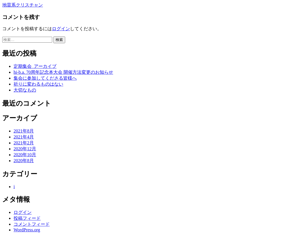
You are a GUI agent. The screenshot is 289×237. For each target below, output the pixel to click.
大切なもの (25, 90)
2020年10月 (25, 154)
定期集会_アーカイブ (35, 66)
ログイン (61, 28)
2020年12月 (25, 148)
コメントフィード (32, 224)
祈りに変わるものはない (38, 84)
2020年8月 (24, 160)
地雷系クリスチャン (22, 5)
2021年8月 (24, 131)
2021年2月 (24, 142)
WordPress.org (27, 229)
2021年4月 (24, 136)
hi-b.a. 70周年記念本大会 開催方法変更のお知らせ (63, 72)
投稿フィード (27, 218)
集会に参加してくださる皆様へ (45, 78)
